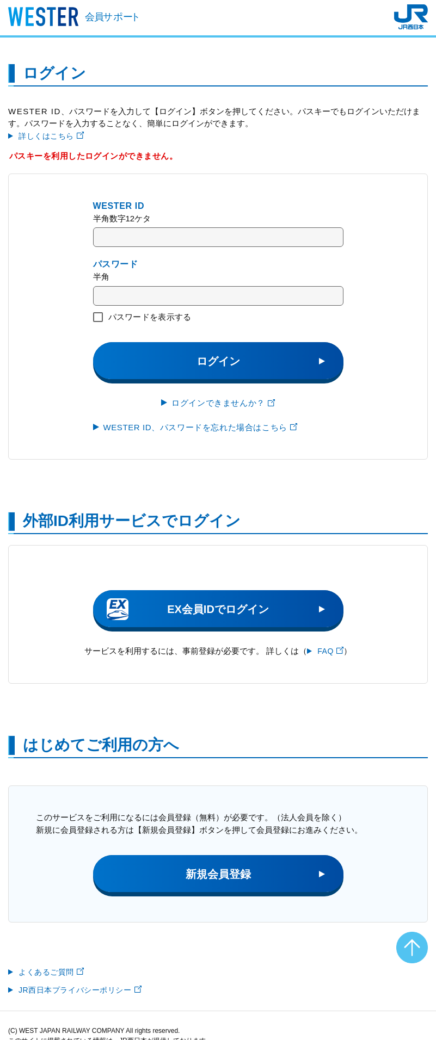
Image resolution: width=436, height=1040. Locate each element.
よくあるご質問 (51, 972)
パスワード (115, 264)
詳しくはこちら (51, 136)
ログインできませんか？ (223, 402)
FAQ (330, 651)
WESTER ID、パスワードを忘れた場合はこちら (200, 427)
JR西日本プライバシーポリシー (80, 990)
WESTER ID (119, 206)
